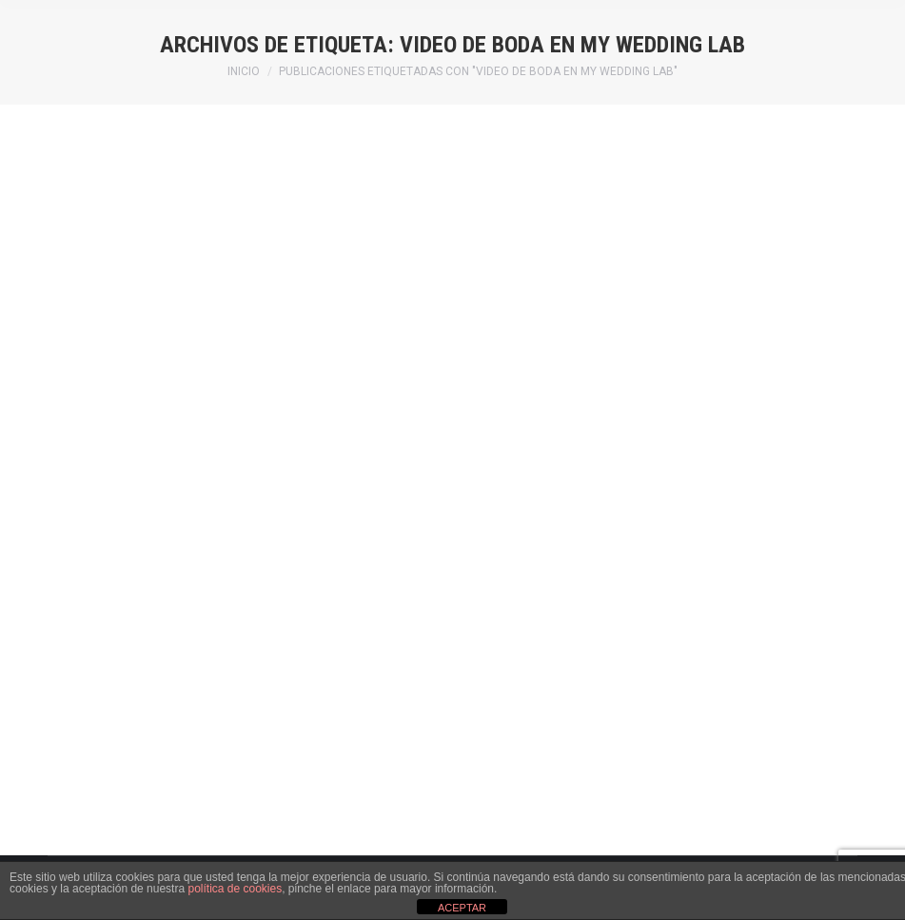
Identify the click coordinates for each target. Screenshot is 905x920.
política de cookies (234, 888)
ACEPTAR (462, 907)
